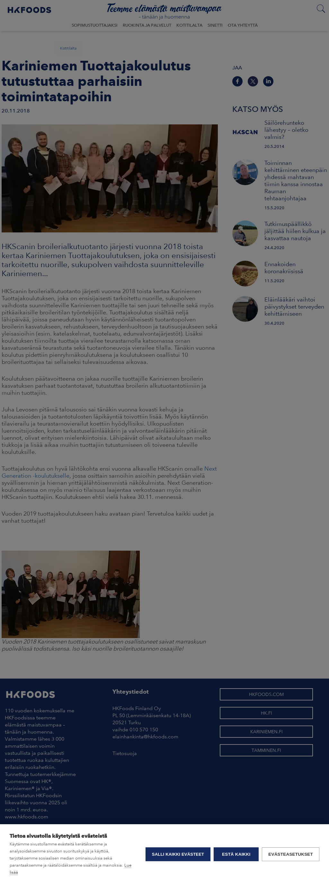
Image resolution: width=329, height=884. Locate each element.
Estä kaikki (236, 854)
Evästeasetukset (290, 854)
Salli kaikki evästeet (178, 854)
